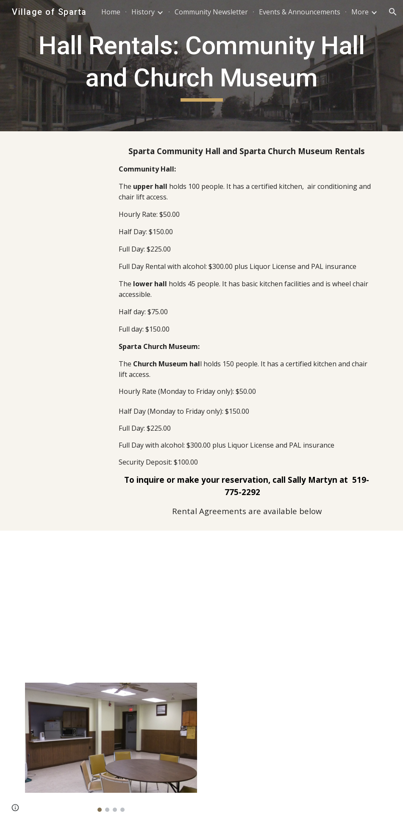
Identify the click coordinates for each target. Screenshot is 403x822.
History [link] (143, 12)
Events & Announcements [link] (299, 12)
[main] (201, 65)
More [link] (360, 12)
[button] (393, 12)
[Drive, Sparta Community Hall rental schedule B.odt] (307, 593)
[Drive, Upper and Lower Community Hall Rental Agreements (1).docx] (96, 601)
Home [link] (110, 12)
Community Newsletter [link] (211, 12)
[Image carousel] (111, 747)
